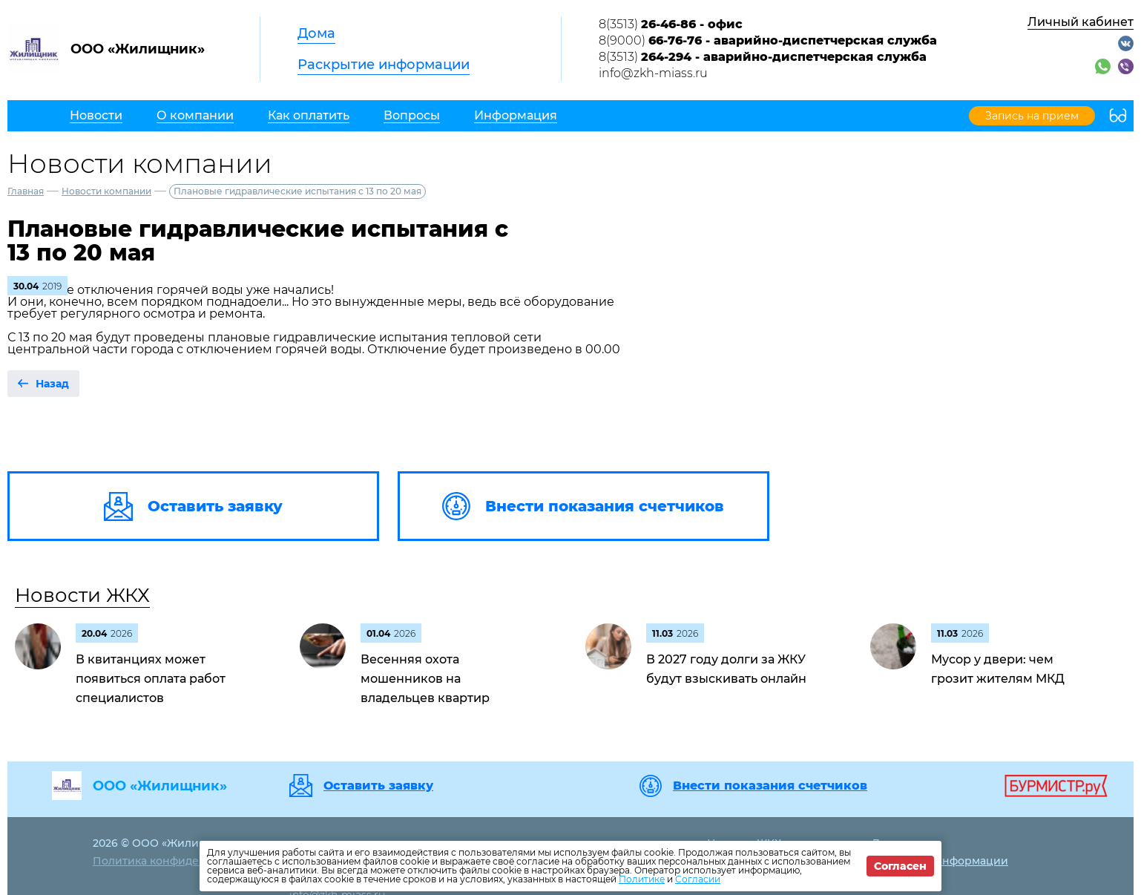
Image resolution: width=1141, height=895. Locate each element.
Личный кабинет (1080, 22)
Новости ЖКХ (82, 595)
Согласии (697, 879)
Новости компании (106, 191)
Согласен (900, 866)
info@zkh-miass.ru (653, 73)
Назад (52, 383)
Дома (316, 33)
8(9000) (768, 40)
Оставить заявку (378, 786)
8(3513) (671, 24)
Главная (25, 191)
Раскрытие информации (383, 64)
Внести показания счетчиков (770, 786)
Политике (642, 879)
